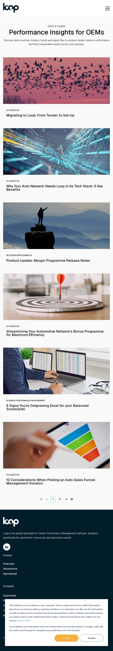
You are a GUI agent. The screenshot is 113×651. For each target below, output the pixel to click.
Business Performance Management (25, 400)
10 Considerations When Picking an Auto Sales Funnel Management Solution (50, 481)
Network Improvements (19, 255)
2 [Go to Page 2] (60, 499)
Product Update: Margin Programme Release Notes (48, 260)
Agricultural (10, 573)
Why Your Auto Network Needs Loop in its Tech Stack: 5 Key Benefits (54, 188)
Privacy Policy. (24, 620)
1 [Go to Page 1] (53, 499)
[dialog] (56, 622)
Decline (91, 638)
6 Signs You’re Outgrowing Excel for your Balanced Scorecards (47, 407)
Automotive (12, 110)
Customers (9, 595)
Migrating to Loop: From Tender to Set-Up (40, 115)
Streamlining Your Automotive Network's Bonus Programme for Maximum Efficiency (55, 333)
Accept (66, 638)
